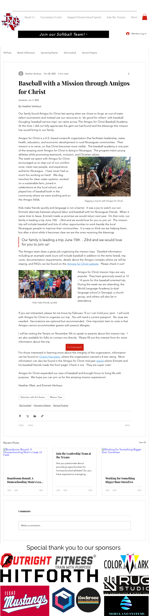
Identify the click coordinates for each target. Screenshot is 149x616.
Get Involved (70, 52)
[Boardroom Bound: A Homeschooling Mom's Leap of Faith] (25, 460)
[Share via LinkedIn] (34, 416)
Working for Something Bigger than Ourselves (120, 480)
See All (142, 442)
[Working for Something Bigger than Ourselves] (124, 460)
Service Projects (89, 52)
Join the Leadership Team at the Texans (73, 455)
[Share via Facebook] (19, 416)
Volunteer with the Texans (32, 397)
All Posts (7, 52)
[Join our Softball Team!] (63, 34)
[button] (144, 17)
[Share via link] (42, 416)
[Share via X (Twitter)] (27, 416)
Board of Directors (26, 52)
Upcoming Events (49, 52)
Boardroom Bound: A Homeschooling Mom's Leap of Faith (24, 480)
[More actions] (129, 73)
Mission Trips (56, 397)
